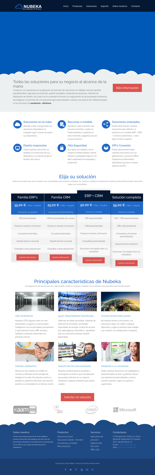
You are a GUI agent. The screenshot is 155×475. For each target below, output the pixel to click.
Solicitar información (27, 257)
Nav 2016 (95, 446)
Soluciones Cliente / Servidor (70, 440)
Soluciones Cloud (65, 436)
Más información (127, 88)
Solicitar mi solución (77, 397)
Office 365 (95, 449)
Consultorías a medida (67, 443)
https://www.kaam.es (127, 447)
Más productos (63, 446)
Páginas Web (96, 443)
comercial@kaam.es (127, 445)
